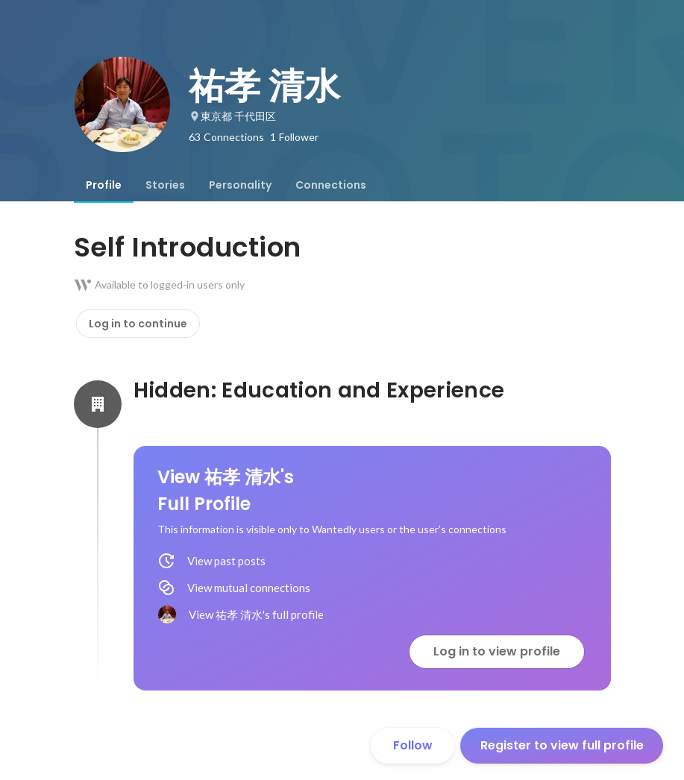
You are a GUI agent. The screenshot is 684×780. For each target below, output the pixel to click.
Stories (165, 184)
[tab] (104, 185)
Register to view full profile (562, 745)
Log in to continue (138, 323)
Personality (240, 184)
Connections (330, 184)
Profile (104, 184)
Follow (413, 745)
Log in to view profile (496, 651)
